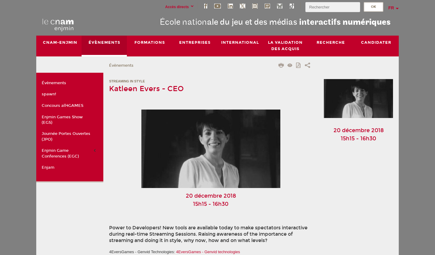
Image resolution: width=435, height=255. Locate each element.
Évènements (121, 65)
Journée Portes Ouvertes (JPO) (66, 136)
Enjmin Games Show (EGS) (62, 120)
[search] (332, 7)
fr (391, 7)
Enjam (48, 167)
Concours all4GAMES (62, 105)
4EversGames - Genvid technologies (208, 252)
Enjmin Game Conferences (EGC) (60, 153)
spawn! (49, 94)
